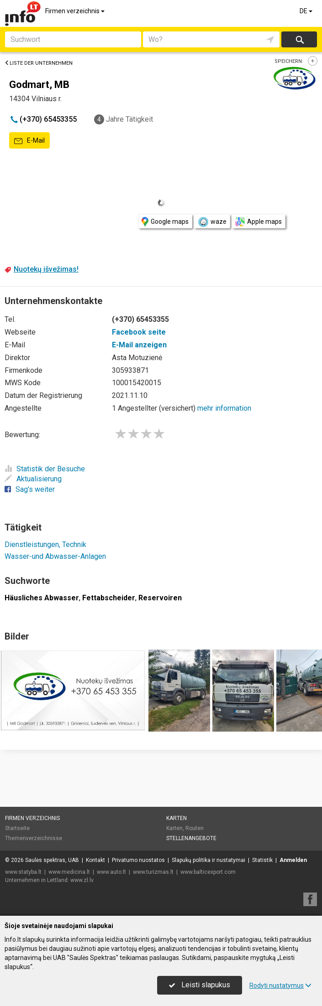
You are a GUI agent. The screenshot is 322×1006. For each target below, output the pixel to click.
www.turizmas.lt (153, 872)
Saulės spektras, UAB (52, 860)
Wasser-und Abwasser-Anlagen (55, 556)
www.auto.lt (111, 872)
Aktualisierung (33, 479)
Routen (194, 828)
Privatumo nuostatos (138, 860)
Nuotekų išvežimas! (46, 269)
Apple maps (258, 222)
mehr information (224, 408)
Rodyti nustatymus (280, 985)
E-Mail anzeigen (139, 344)
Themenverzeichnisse (33, 838)
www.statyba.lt (23, 872)
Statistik (262, 860)
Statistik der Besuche (45, 468)
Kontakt (95, 860)
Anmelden (293, 860)
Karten (176, 818)
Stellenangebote (191, 838)
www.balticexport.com (208, 872)
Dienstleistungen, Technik (45, 544)
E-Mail (29, 141)
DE (307, 11)
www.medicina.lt (69, 872)
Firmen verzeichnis (75, 11)
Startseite (17, 828)
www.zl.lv (82, 880)
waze (212, 222)
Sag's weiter (30, 489)
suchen (299, 39)
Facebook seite (139, 332)
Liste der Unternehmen (39, 63)
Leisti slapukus (199, 984)
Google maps (165, 222)
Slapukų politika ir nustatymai (208, 860)
